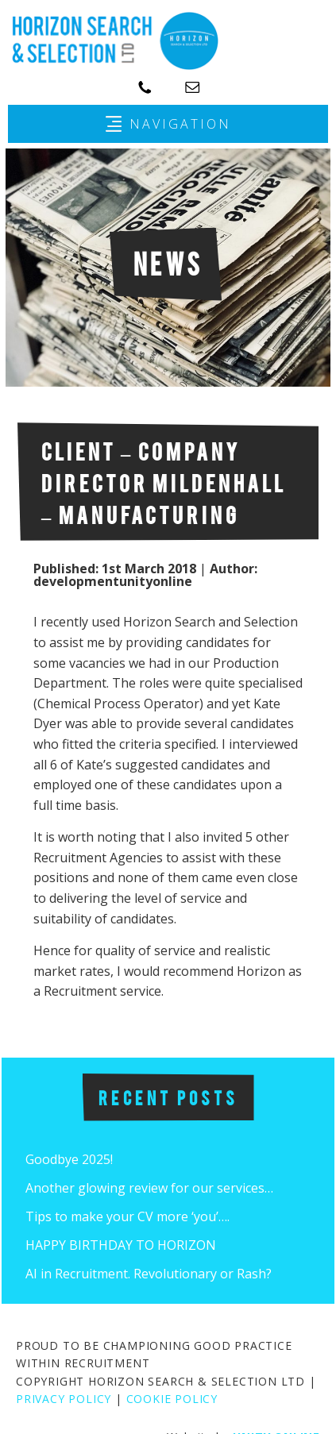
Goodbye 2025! (69, 1159)
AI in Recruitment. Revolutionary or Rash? (148, 1273)
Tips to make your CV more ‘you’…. (127, 1216)
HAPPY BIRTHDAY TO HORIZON (120, 1245)
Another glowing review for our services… (149, 1188)
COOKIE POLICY (172, 1398)
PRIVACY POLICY (63, 1398)
